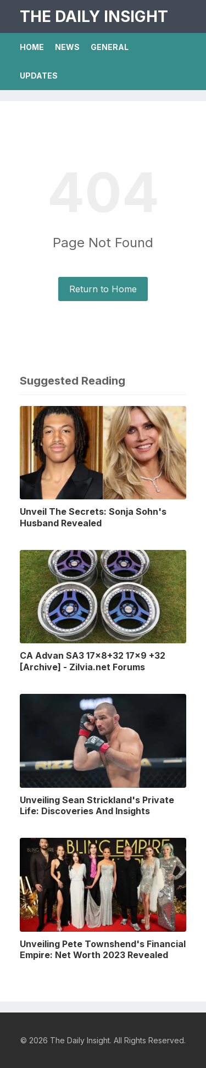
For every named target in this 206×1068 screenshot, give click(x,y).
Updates (39, 75)
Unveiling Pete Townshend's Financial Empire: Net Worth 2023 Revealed (103, 949)
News (67, 47)
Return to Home (103, 288)
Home (32, 47)
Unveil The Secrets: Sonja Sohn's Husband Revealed (93, 517)
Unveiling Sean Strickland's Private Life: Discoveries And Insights (97, 805)
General (110, 47)
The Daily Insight (94, 16)
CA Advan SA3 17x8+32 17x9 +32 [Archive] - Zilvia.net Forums (92, 661)
